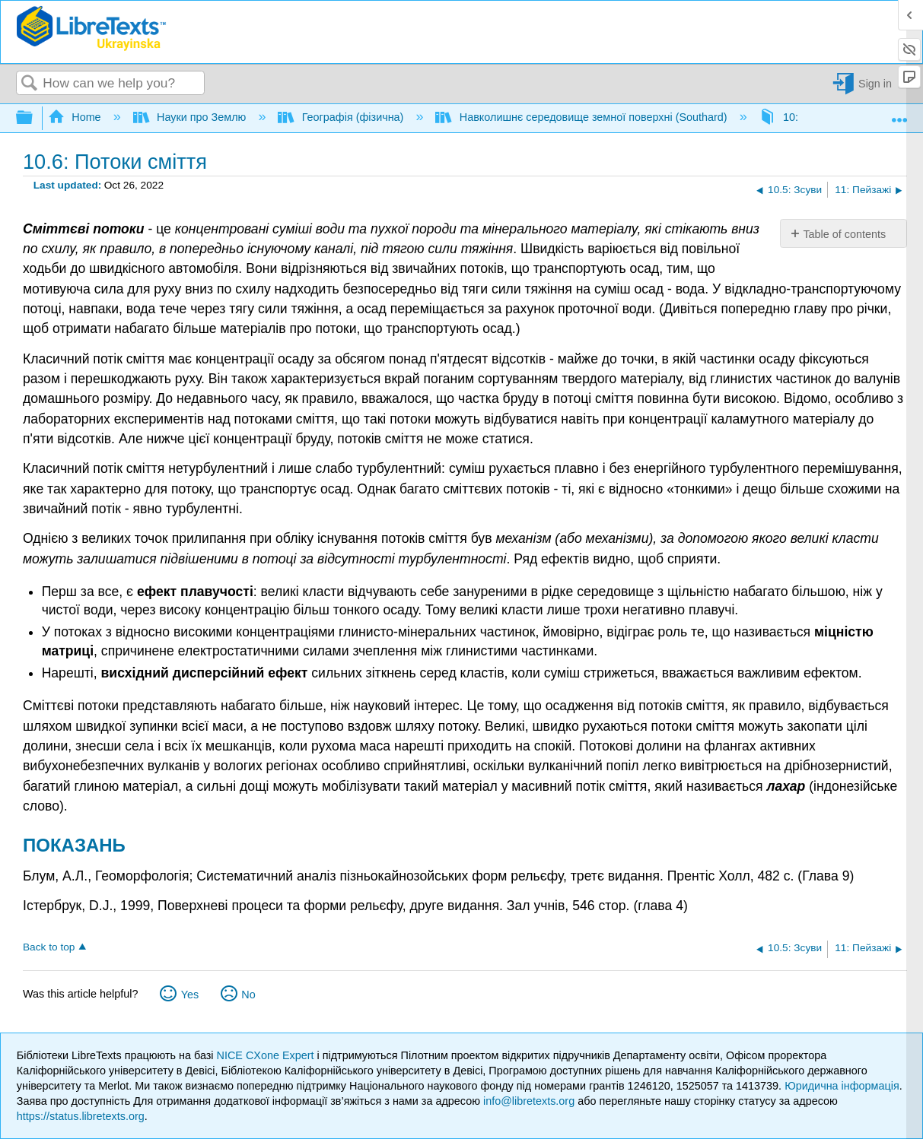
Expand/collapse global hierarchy (34, 118)
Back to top (49, 947)
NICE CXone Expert (267, 1055)
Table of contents (844, 234)
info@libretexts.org (528, 1101)
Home (76, 117)
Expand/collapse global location (899, 114)
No (248, 994)
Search (29, 84)
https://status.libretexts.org (81, 1116)
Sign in (875, 84)
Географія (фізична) (342, 117)
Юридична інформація (842, 1086)
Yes (190, 994)
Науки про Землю (191, 117)
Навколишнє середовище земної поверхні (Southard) (582, 117)
